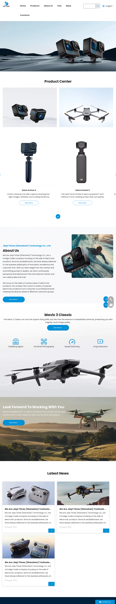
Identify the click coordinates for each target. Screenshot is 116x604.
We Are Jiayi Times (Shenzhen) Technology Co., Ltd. (18, 508)
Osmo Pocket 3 (82, 190)
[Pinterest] (107, 587)
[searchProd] (90, 6)
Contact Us (45, 581)
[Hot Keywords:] (98, 6)
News (42, 577)
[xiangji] (86, 256)
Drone (62, 564)
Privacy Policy (90, 600)
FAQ (42, 573)
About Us (44, 568)
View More (29, 203)
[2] (44, 341)
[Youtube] (98, 587)
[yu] (58, 371)
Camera (63, 560)
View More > (14, 299)
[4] (100, 341)
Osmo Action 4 (29, 190)
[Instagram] (102, 587)
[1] (15, 341)
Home (43, 560)
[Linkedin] (93, 587)
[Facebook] (89, 587)
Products (44, 564)
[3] (72, 341)
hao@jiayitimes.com (103, 564)
